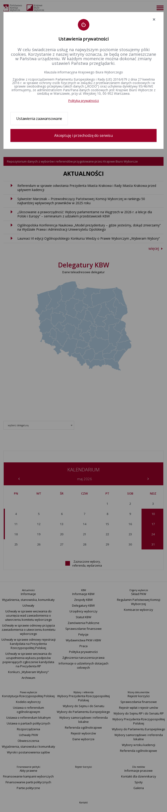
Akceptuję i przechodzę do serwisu (83, 135)
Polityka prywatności (83, 100)
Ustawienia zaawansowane (39, 118)
